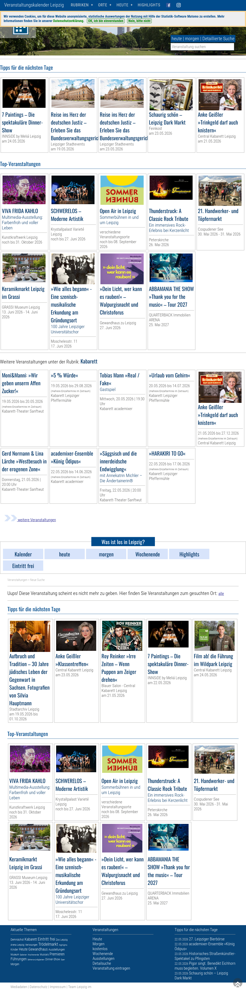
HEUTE (122, 5)
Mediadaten (19, 987)
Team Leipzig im (79, 987)
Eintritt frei (46, 939)
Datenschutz (38, 987)
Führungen (19, 959)
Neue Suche (37, 580)
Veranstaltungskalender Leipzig (34, 5)
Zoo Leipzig (62, 939)
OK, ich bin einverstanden (105, 21)
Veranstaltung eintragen (111, 968)
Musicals (44, 954)
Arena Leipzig (17, 944)
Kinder (14, 949)
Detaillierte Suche (218, 38)
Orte (102, 5)
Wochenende (33, 955)
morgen (192, 38)
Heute (23, 949)
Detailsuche (102, 963)
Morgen (15, 964)
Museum (15, 954)
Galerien (23, 955)
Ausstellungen (57, 949)
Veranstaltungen (17, 580)
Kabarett (31, 939)
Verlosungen (31, 944)
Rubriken (80, 5)
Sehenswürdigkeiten (36, 959)
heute (177, 38)
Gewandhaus (38, 949)
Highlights (149, 5)
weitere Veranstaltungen (30, 519)
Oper (63, 959)
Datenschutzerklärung (68, 21)
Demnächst (17, 939)
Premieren (57, 954)
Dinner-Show (52, 959)
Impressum (58, 987)
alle (221, 593)
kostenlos (100, 948)
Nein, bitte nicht (139, 21)
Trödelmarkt (48, 944)
